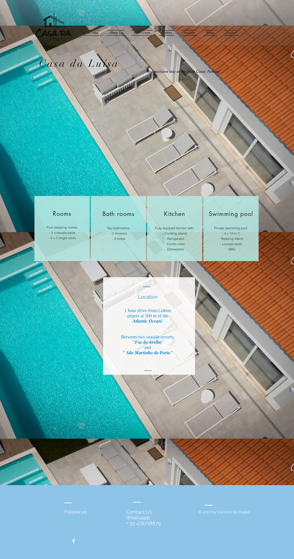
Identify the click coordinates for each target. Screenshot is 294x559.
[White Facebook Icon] (74, 541)
